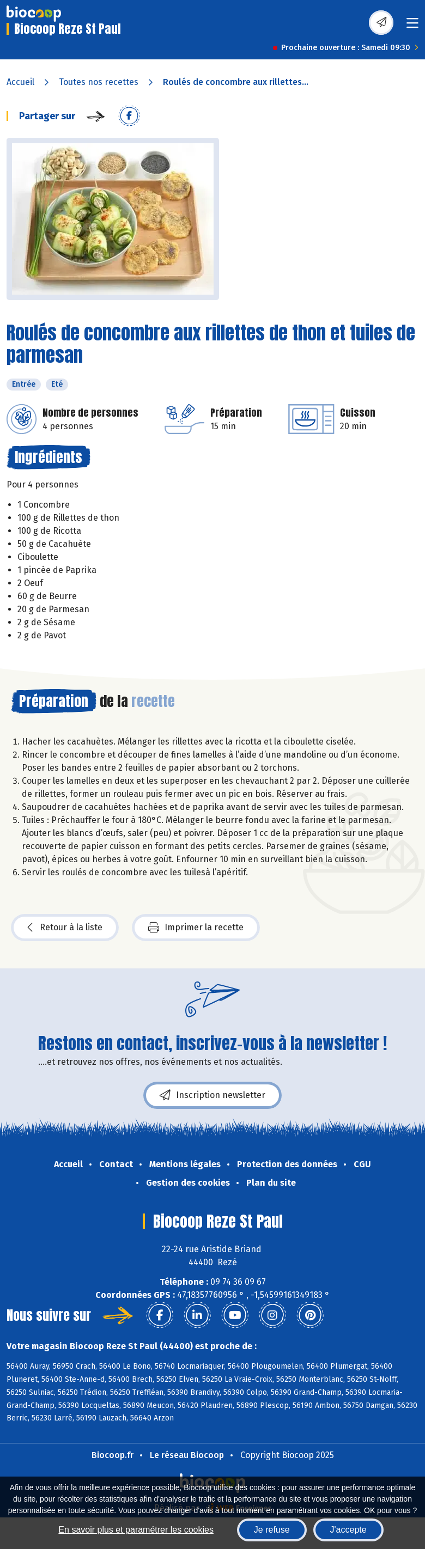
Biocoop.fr (112, 1455)
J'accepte (348, 1529)
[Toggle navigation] (412, 26)
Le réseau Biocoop (187, 1455)
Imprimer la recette (196, 927)
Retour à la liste (64, 927)
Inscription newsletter (212, 1095)
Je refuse (272, 1529)
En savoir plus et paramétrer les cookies (136, 1529)
